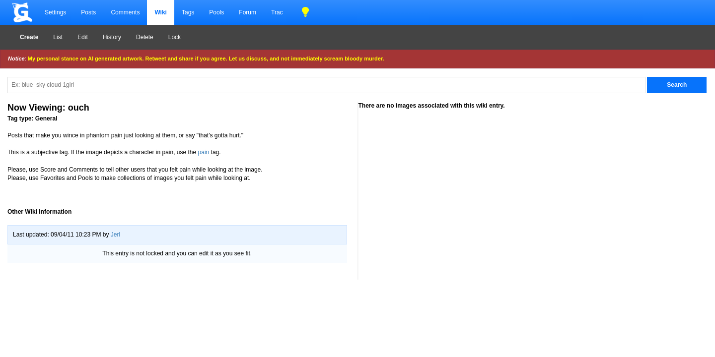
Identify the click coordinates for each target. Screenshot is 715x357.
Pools (216, 12)
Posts (88, 12)
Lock (174, 37)
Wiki (160, 12)
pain (204, 152)
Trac (277, 12)
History (112, 37)
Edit (82, 37)
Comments (125, 12)
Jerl (115, 234)
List (58, 37)
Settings (55, 12)
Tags (188, 12)
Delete (144, 37)
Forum (247, 12)
